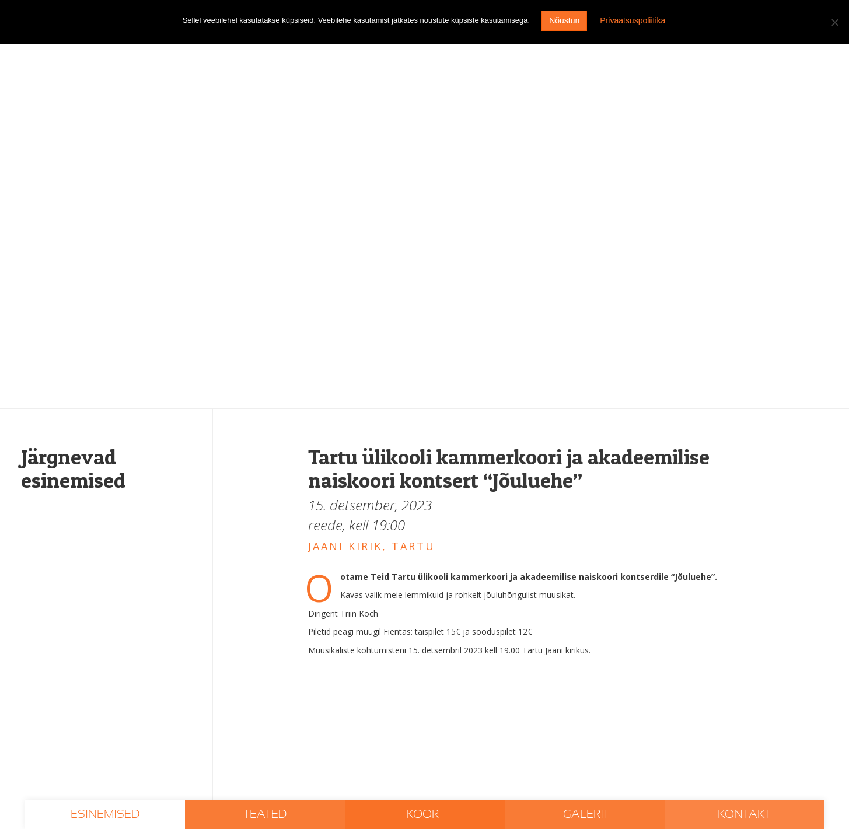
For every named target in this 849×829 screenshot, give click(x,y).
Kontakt (744, 814)
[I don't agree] (834, 22)
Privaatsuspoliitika (632, 20)
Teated (265, 814)
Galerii (584, 814)
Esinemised (105, 814)
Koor (424, 814)
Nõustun (564, 20)
